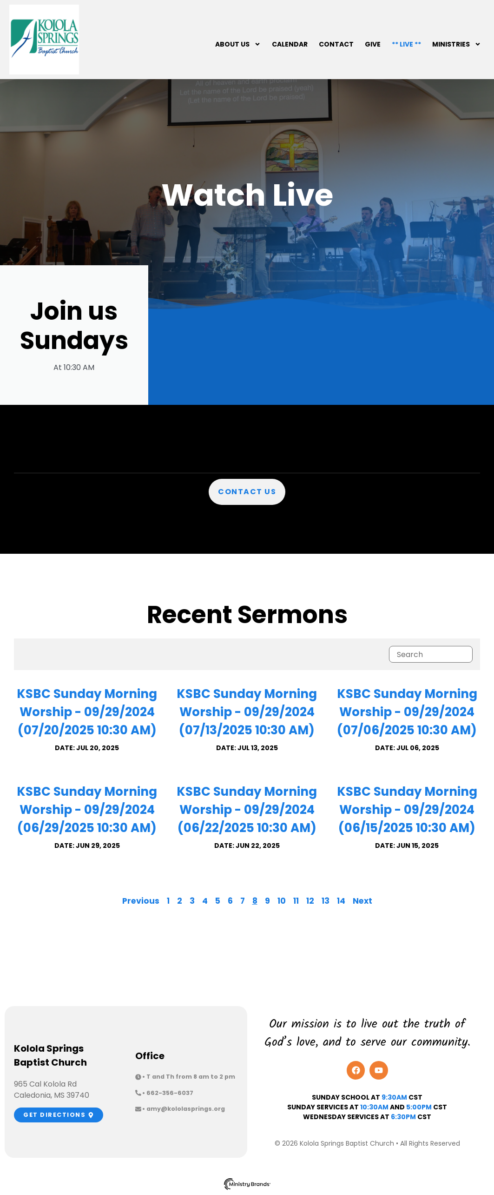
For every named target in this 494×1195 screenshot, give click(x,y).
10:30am (374, 1107)
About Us (238, 44)
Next (362, 900)
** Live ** (406, 44)
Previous (140, 900)
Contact (336, 44)
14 (341, 900)
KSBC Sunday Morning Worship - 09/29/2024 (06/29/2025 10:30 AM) (87, 809)
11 (296, 900)
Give (373, 44)
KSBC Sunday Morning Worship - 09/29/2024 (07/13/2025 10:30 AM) (247, 711)
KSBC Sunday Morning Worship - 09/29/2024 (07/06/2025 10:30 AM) (407, 711)
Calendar (290, 44)
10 (281, 900)
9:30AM (394, 1097)
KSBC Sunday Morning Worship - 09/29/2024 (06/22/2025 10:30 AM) (247, 809)
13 (325, 900)
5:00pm (419, 1107)
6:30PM (403, 1116)
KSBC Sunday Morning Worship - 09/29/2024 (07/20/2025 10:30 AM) (87, 711)
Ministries (456, 44)
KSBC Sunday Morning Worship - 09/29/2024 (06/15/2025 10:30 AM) (407, 809)
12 (310, 900)
